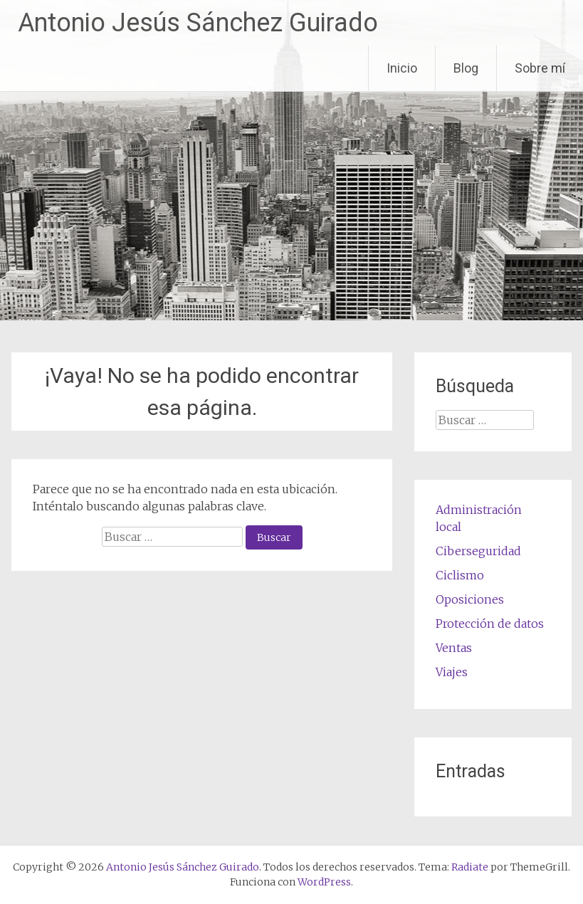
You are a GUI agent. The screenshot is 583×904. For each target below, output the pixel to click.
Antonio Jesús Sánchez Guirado (198, 23)
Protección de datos (490, 623)
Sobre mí (540, 68)
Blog (465, 68)
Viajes (452, 672)
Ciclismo (460, 575)
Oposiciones (470, 599)
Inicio (402, 68)
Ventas (454, 648)
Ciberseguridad (478, 551)
